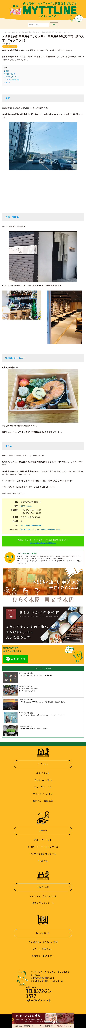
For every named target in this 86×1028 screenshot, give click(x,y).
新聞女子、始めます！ (43, 956)
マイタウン (43, 764)
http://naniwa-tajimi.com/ (31, 525)
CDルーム (43, 860)
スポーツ (43, 831)
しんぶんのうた (43, 933)
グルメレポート (12, 32)
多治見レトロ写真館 (43, 801)
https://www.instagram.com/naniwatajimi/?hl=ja (40, 529)
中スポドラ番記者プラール (43, 854)
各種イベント (43, 773)
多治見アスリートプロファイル (42, 847)
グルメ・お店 (43, 887)
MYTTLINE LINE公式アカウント (43, 543)
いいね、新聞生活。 (43, 949)
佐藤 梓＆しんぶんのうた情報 (43, 942)
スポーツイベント (43, 840)
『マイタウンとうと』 (44, 558)
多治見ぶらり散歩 (43, 780)
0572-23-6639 (26, 506)
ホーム (4, 32)
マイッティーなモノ (43, 794)
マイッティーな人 (43, 787)
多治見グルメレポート (43, 903)
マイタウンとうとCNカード (43, 896)
